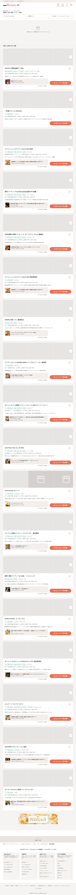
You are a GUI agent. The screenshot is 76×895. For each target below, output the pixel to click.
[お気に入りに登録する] (69, 68)
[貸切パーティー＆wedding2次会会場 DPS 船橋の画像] (38, 180)
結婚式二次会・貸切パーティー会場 (28, 844)
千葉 (38, 844)
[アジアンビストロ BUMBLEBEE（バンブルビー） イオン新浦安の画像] (38, 351)
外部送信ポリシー (33, 885)
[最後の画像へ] (70, 57)
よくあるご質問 (38, 888)
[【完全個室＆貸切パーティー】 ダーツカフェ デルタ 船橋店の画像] (38, 223)
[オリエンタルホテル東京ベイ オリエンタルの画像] (38, 778)
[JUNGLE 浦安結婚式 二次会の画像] (38, 57)
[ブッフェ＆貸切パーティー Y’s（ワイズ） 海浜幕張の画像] (38, 522)
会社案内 (7, 885)
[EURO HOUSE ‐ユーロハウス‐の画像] (38, 607)
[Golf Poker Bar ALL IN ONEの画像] (38, 436)
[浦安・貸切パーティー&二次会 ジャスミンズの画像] (38, 564)
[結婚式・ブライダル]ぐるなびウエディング (11, 844)
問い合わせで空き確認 (60, 123)
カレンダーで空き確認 (60, 83)
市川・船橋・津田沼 (44, 844)
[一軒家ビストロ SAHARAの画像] (38, 99)
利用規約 (12, 885)
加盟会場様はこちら (43, 885)
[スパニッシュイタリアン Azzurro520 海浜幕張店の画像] (38, 265)
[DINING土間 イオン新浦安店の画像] (38, 308)
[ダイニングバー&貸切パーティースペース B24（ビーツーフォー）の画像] (38, 393)
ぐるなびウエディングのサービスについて (62, 885)
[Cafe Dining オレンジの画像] (38, 479)
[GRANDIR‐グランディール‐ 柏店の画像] (38, 735)
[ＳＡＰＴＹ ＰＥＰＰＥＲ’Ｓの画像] (38, 692)
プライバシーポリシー (24, 885)
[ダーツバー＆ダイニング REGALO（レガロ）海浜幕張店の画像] (38, 650)
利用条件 (17, 885)
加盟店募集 (50, 885)
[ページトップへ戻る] (38, 839)
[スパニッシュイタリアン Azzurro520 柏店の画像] (38, 137)
